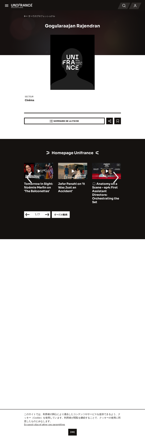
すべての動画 (60, 214)
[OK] (72, 432)
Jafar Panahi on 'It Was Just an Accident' (71, 187)
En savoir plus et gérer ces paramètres (44, 424)
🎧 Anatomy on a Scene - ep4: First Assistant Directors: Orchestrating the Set (105, 193)
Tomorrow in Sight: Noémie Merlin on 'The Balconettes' (38, 187)
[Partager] (109, 121)
